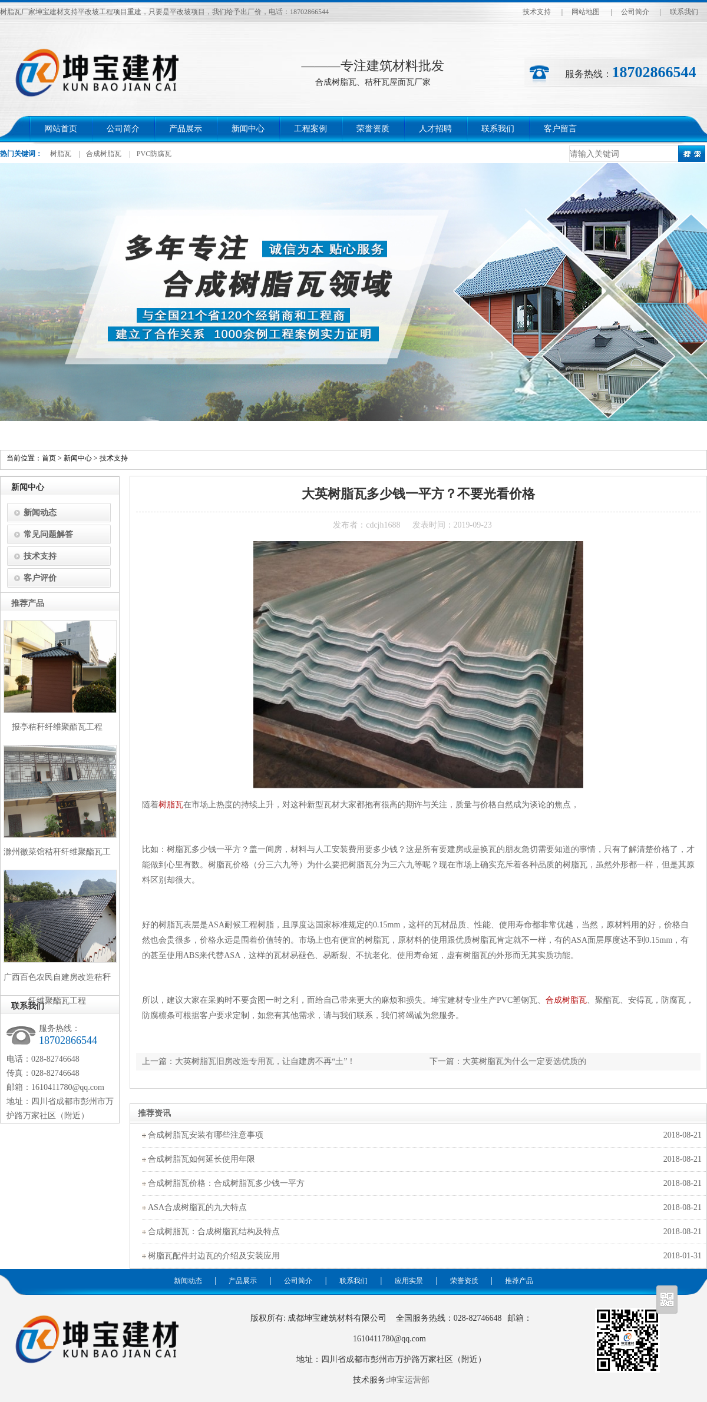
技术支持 (537, 12)
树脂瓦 (60, 154)
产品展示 (185, 128)
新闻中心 (248, 128)
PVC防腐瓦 (154, 154)
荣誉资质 (372, 128)
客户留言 (560, 128)
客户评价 (40, 578)
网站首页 (60, 128)
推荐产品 (519, 1281)
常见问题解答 (48, 534)
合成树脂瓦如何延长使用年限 (201, 1159)
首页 (49, 458)
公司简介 (635, 12)
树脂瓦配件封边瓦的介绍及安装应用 (214, 1255)
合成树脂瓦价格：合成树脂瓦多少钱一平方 (226, 1183)
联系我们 (684, 12)
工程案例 (310, 128)
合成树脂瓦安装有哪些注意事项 (205, 1135)
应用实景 (409, 1281)
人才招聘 (435, 128)
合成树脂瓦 (103, 154)
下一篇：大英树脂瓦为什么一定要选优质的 (508, 1061)
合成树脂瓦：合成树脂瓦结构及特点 (214, 1231)
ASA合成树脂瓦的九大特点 (197, 1207)
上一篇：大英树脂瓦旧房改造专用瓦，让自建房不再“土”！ (248, 1061)
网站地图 (585, 12)
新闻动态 (40, 512)
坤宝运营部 (409, 1380)
